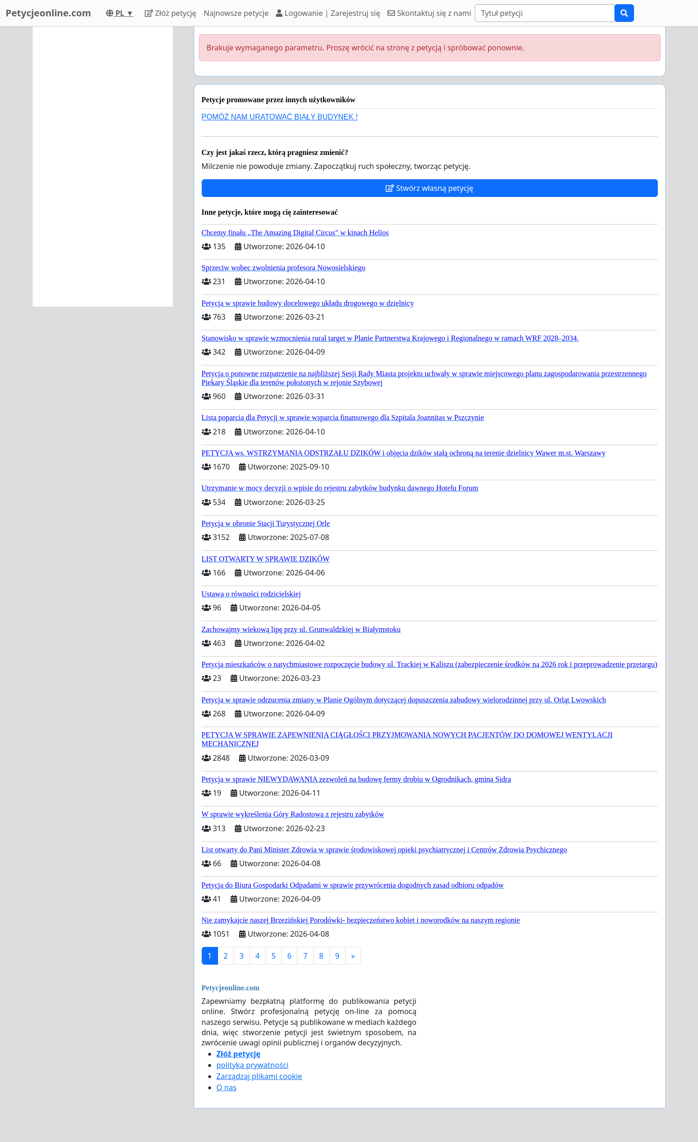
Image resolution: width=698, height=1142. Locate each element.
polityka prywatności (253, 1065)
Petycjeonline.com (48, 13)
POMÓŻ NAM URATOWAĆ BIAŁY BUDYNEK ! (280, 117)
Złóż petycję (170, 13)
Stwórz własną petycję (429, 188)
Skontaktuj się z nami (429, 13)
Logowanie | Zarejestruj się (328, 13)
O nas (227, 1087)
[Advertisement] (103, 167)
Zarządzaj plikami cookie (259, 1076)
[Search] (545, 13)
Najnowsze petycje (236, 13)
